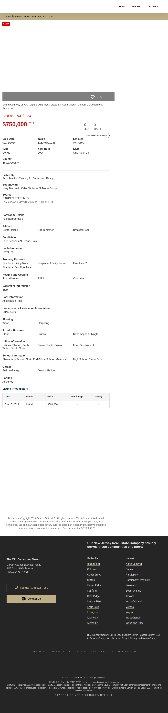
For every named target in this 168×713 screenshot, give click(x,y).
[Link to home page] (4, 6)
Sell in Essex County (120, 635)
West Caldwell (134, 601)
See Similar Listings (96, 135)
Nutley (129, 569)
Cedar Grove (94, 574)
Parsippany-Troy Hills (138, 580)
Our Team (153, 6)
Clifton (91, 580)
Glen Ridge (93, 596)
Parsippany (132, 574)
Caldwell (92, 569)
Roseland (131, 585)
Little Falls (93, 606)
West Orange (133, 617)
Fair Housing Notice (125, 652)
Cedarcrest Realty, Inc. (79, 678)
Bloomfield (93, 563)
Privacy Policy (60, 652)
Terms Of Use (38, 652)
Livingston (93, 612)
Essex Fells (94, 585)
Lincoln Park (94, 601)
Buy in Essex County (97, 635)
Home (121, 6)
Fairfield (92, 590)
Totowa (130, 596)
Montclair (92, 617)
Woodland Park (134, 623)
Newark (130, 558)
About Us (136, 6)
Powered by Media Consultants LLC (83, 695)
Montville (92, 623)
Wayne (129, 612)
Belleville (92, 558)
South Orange (133, 590)
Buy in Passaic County (143, 635)
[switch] (93, 97)
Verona (130, 606)
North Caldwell (134, 563)
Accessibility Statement (91, 652)
